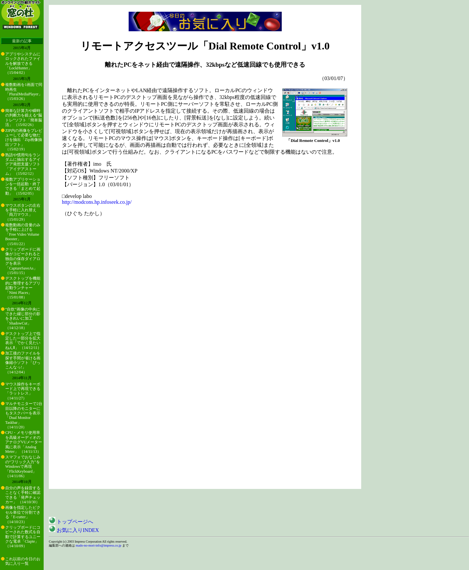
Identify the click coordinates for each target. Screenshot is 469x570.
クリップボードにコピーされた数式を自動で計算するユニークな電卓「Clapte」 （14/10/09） (22, 537)
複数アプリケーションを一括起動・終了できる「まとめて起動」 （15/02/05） (22, 186)
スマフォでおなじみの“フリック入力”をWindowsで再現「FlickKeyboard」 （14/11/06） (22, 466)
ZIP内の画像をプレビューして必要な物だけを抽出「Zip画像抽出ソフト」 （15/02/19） (23, 140)
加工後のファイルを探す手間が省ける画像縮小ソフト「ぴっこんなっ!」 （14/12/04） (22, 362)
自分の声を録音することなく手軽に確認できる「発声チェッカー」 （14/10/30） (22, 495)
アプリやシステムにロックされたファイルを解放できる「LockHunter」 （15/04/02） (22, 63)
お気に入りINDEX (74, 530)
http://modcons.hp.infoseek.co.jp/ (97, 202)
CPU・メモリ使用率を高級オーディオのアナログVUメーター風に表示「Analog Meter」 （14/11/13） (23, 442)
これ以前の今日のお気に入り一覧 (22, 561)
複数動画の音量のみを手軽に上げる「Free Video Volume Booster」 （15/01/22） (22, 234)
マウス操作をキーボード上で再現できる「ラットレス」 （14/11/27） (22, 391)
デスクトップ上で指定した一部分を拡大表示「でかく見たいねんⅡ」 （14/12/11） (23, 340)
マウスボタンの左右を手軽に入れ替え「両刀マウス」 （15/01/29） (22, 212)
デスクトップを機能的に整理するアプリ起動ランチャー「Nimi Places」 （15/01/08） (22, 287)
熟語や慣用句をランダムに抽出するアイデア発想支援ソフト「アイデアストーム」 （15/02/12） (22, 164)
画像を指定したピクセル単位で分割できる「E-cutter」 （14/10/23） (22, 514)
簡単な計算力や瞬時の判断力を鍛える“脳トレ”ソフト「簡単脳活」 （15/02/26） (23, 117)
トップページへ (71, 521)
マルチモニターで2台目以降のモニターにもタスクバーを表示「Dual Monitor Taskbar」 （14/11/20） (23, 415)
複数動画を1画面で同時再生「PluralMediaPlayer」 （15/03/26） (23, 91)
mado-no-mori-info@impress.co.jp (98, 545)
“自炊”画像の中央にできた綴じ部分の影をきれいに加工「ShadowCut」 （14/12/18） (22, 318)
